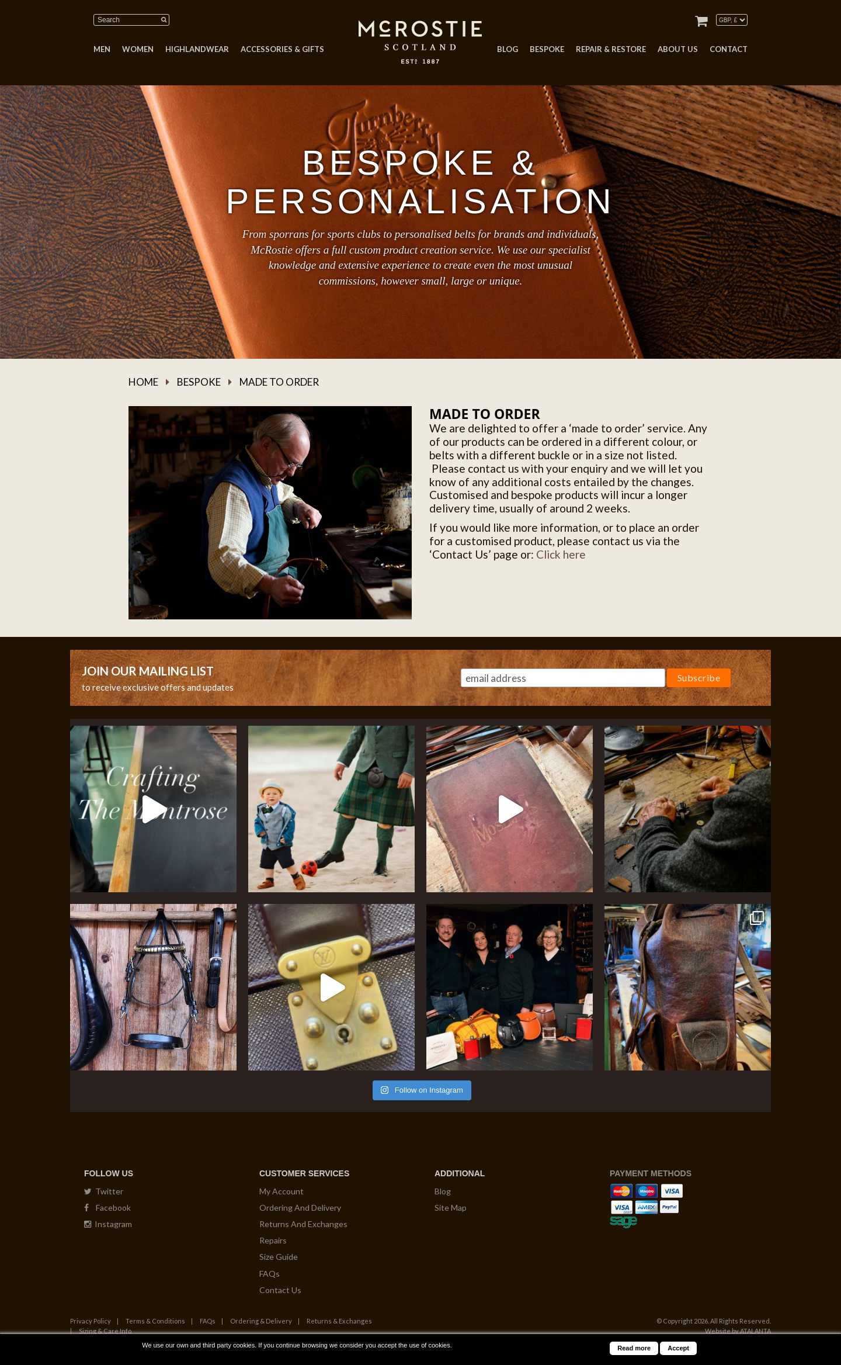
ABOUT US (678, 49)
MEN (101, 49)
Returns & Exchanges (339, 1321)
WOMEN (138, 49)
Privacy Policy (90, 1321)
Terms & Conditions (155, 1321)
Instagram (108, 1224)
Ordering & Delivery (261, 1321)
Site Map (451, 1207)
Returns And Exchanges (303, 1224)
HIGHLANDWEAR (197, 49)
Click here (561, 554)
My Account (281, 1191)
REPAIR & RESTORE (611, 49)
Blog (443, 1191)
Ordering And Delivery (300, 1207)
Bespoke (199, 382)
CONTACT (729, 49)
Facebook (107, 1207)
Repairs (273, 1240)
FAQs (269, 1274)
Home (143, 382)
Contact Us (280, 1290)
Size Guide (278, 1257)
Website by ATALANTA (738, 1331)
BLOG (507, 49)
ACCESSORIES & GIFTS (282, 49)
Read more (634, 1348)
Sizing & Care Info (105, 1331)
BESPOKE (547, 49)
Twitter (103, 1191)
